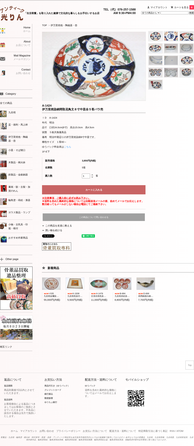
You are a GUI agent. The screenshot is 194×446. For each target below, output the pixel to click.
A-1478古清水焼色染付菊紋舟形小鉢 (104, 294)
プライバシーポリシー (68, 431)
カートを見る (184, 7)
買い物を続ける (53, 230)
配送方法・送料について (122, 431)
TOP (44, 25)
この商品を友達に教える (58, 225)
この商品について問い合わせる (93, 217)
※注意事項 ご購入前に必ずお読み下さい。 (66, 198)
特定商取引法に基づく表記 (152, 431)
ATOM (180, 431)
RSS (172, 431)
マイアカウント (159, 7)
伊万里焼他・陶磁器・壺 (64, 25)
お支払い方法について (95, 431)
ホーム (14, 431)
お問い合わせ (46, 431)
